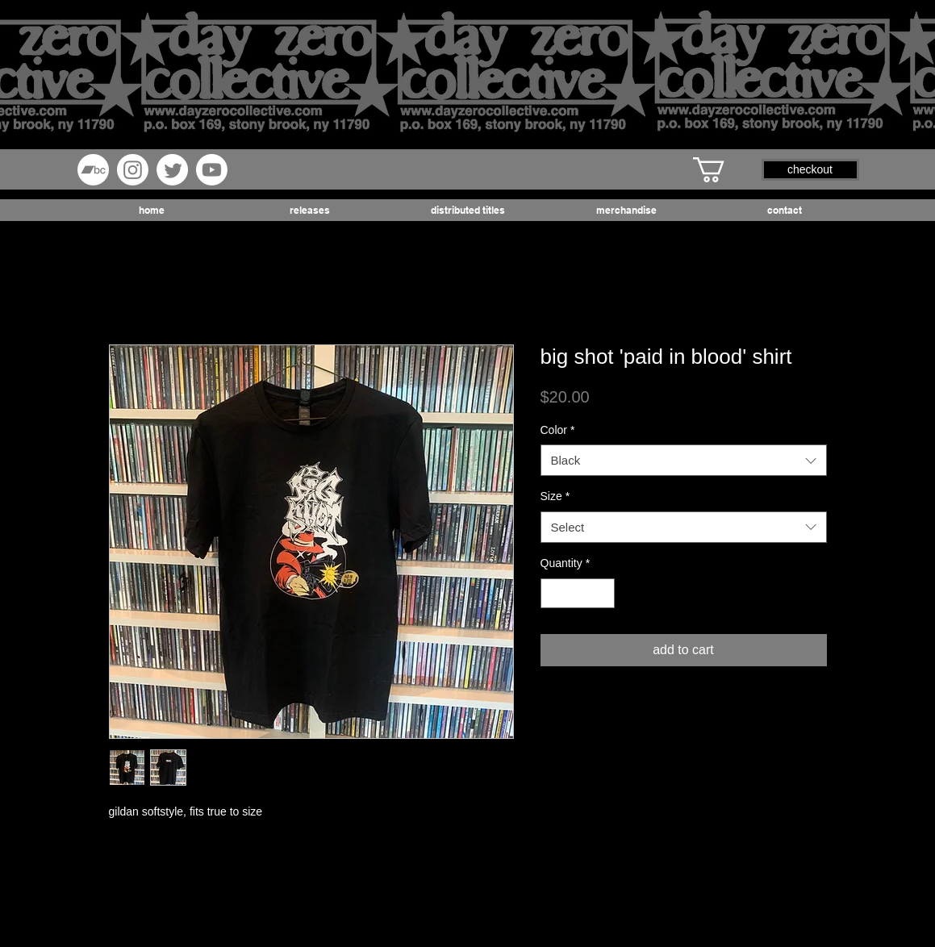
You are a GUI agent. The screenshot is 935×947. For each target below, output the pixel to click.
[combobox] (684, 460)
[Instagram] (132, 170)
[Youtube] (211, 170)
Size (555, 496)
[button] (723, 169)
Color (558, 429)
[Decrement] (553, 593)
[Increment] (602, 593)
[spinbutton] (577, 593)
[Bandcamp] (93, 170)
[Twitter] (172, 170)
